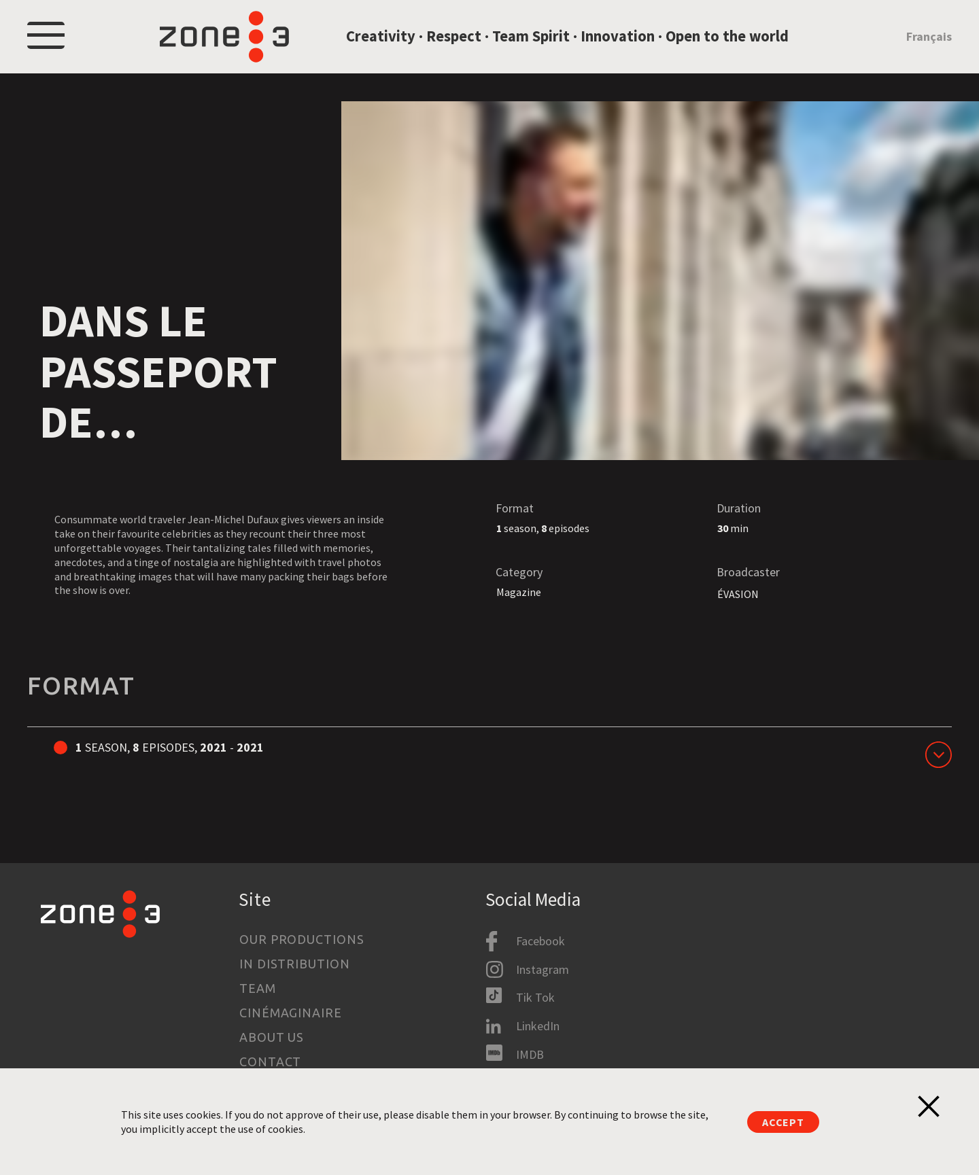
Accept (783, 1122)
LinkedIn (538, 1026)
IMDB (530, 1054)
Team (257, 988)
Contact (270, 1061)
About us (271, 1037)
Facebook (540, 941)
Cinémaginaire (290, 1012)
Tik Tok (535, 997)
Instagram (542, 969)
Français (929, 43)
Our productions (301, 939)
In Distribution (294, 963)
